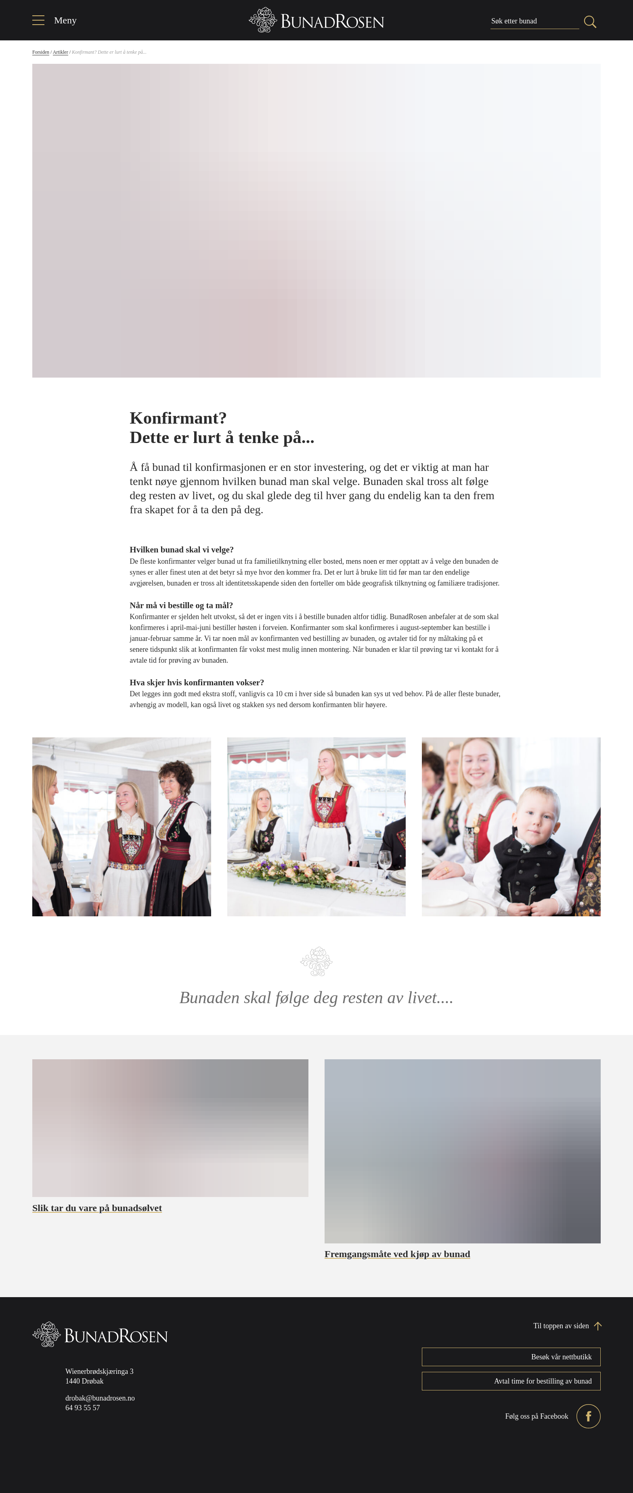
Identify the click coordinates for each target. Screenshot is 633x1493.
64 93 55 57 (82, 1408)
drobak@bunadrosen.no (100, 1398)
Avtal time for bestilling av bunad (543, 1381)
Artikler (60, 52)
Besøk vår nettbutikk (561, 1357)
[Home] (316, 20)
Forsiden (40, 52)
